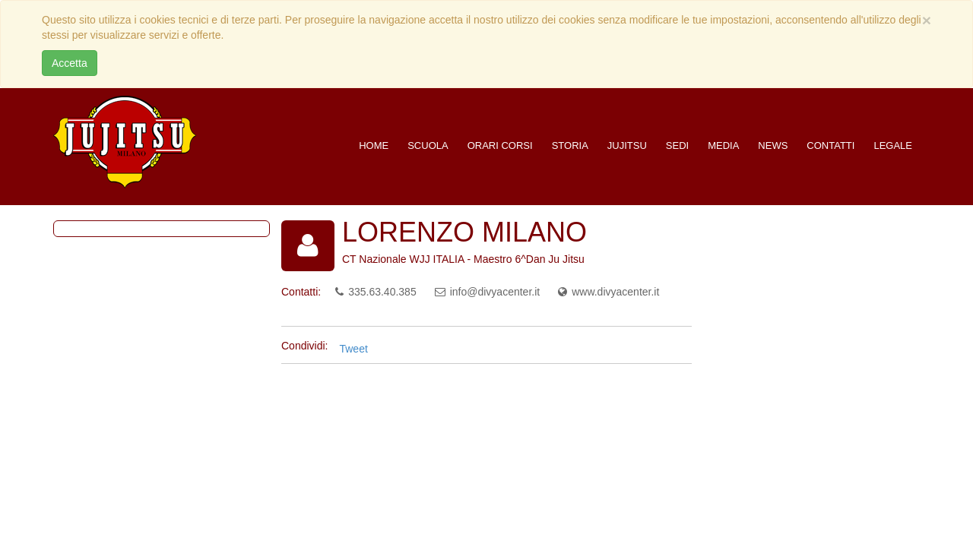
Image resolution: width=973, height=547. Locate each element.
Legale (892, 145)
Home (373, 145)
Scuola (427, 145)
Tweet (353, 349)
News (773, 145)
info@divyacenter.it (495, 292)
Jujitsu (627, 145)
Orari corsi (500, 145)
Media (723, 145)
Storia (570, 145)
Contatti (830, 145)
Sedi (677, 145)
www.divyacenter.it (615, 292)
